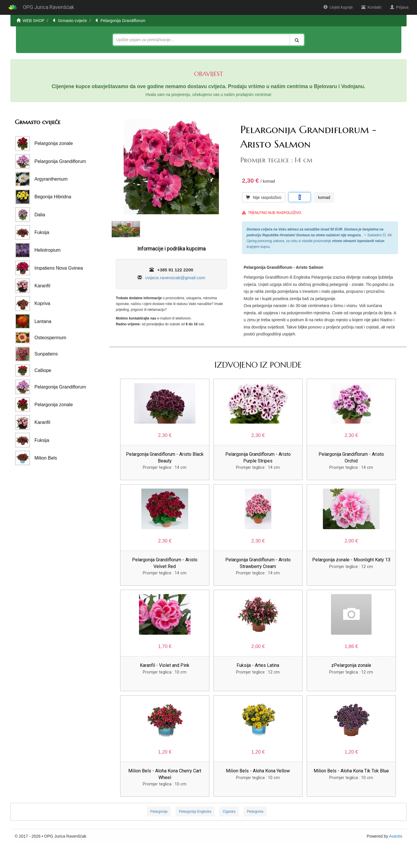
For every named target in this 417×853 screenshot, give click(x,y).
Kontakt (371, 7)
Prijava (399, 7)
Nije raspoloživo (263, 197)
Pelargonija (159, 812)
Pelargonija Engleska (195, 812)
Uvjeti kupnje (338, 7)
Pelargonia (255, 812)
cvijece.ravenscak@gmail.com (175, 277)
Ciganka (229, 812)
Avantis (395, 836)
